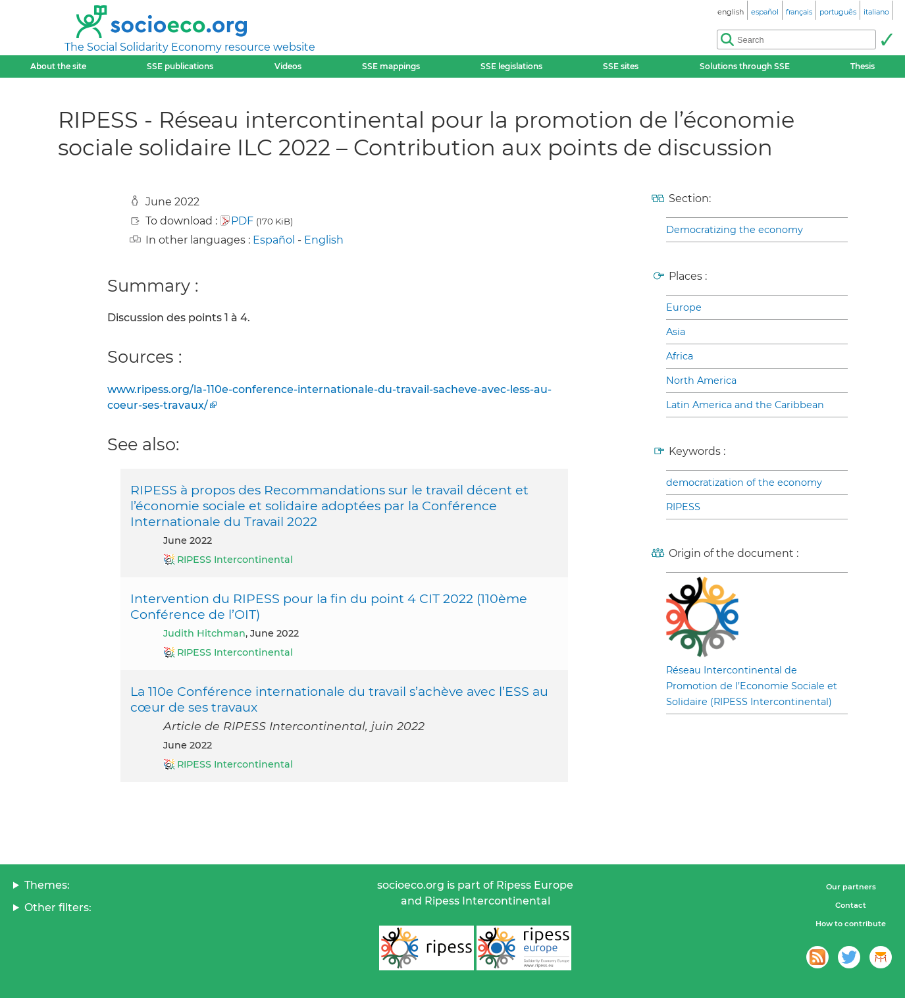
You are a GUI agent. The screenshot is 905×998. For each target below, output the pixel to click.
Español (274, 240)
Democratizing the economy (734, 230)
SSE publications (180, 66)
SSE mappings (391, 66)
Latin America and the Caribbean (745, 405)
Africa (679, 356)
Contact (850, 905)
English (324, 240)
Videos (287, 66)
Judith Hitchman (204, 633)
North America (701, 380)
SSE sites (620, 66)
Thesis (862, 66)
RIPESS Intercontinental (235, 559)
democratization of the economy (744, 482)
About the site (58, 66)
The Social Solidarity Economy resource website (190, 47)
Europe (684, 307)
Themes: (47, 885)
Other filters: (57, 907)
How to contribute (850, 923)
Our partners (851, 886)
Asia (675, 332)
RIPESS (683, 507)
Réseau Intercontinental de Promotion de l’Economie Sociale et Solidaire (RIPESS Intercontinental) (751, 686)
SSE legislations (511, 66)
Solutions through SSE (745, 66)
